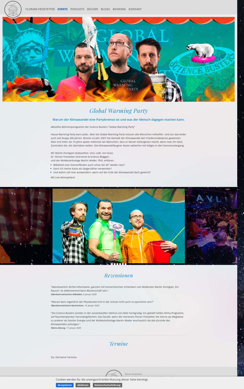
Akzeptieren (65, 385)
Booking (119, 9)
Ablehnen (82, 385)
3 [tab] (117, 264)
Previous (233, 226)
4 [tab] (120, 264)
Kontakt (135, 9)
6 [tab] (125, 264)
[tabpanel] (119, 59)
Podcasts (77, 9)
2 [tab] (115, 264)
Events (63, 9)
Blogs (105, 9)
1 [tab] (118, 100)
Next (3, 226)
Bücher (92, 9)
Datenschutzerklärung (107, 385)
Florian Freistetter (40, 9)
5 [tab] (123, 264)
